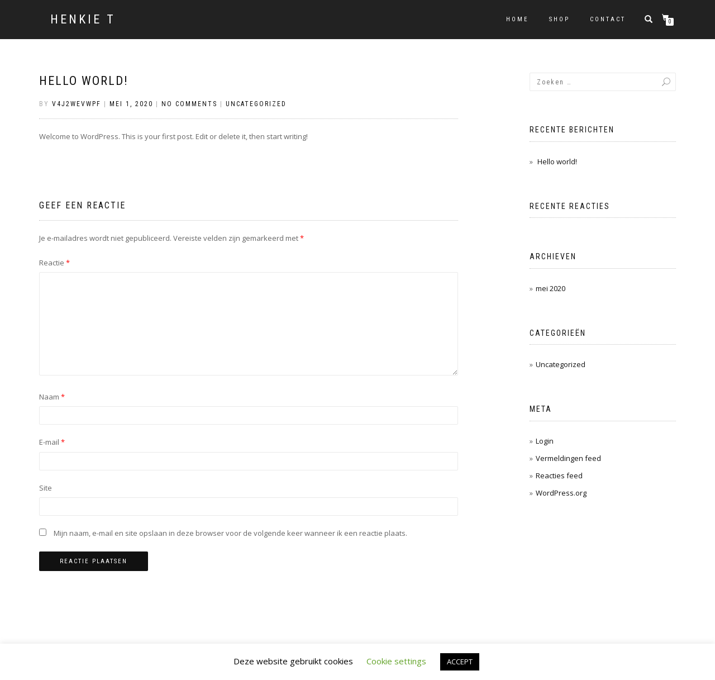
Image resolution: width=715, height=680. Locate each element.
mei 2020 (550, 288)
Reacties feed (559, 475)
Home (517, 19)
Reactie (54, 263)
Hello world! (83, 81)
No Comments (189, 104)
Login (545, 441)
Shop (559, 19)
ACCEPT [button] (460, 662)
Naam (52, 397)
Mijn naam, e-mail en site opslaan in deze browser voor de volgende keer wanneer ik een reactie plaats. (230, 533)
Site (45, 488)
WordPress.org (561, 493)
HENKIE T (83, 19)
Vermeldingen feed (568, 458)
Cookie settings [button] (396, 661)
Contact (608, 19)
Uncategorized (256, 104)
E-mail (52, 442)
